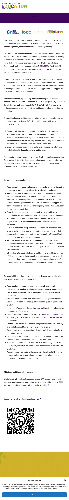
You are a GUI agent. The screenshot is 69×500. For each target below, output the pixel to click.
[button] (66, 480)
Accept (34, 495)
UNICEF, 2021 (42, 66)
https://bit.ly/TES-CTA (34, 399)
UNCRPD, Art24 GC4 (41, 105)
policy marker (17, 346)
